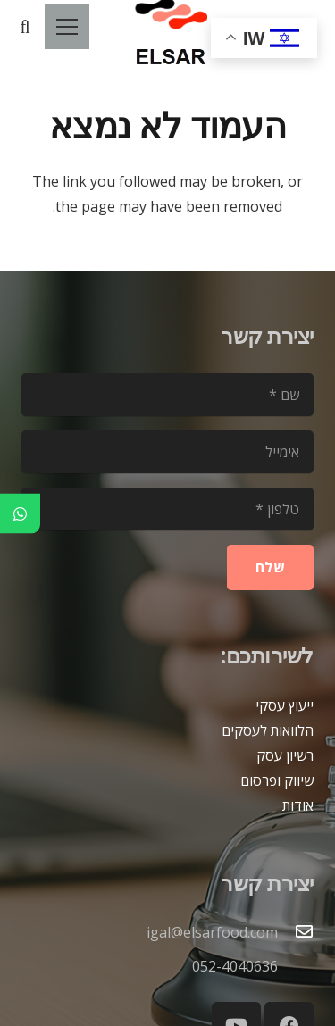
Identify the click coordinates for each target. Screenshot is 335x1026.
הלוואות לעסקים (268, 730)
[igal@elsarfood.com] (296, 932)
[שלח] (270, 567)
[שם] (167, 394)
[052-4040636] (296, 966)
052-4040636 (235, 966)
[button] (25, 27)
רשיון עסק (285, 755)
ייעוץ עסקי (284, 705)
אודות (298, 805)
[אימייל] (167, 451)
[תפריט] (67, 26)
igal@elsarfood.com (212, 932)
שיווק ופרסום (277, 780)
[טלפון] (167, 509)
